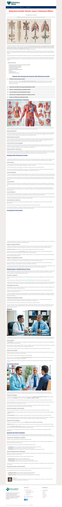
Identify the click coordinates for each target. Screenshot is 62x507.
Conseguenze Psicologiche (13, 68)
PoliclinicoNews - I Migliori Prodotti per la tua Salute (13, 505)
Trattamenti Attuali (12, 71)
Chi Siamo (44, 491)
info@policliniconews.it (29, 496)
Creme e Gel (28, 7)
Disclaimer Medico (45, 490)
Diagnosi (10, 70)
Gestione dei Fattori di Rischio (14, 72)
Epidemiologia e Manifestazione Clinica (15, 69)
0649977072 (28, 494)
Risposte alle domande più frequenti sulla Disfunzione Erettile (19, 64)
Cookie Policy (44, 494)
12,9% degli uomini (30, 280)
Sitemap (44, 497)
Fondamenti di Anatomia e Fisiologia (15, 65)
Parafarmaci (21, 7)
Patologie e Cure (13, 7)
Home (8, 7)
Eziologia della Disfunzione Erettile (15, 67)
